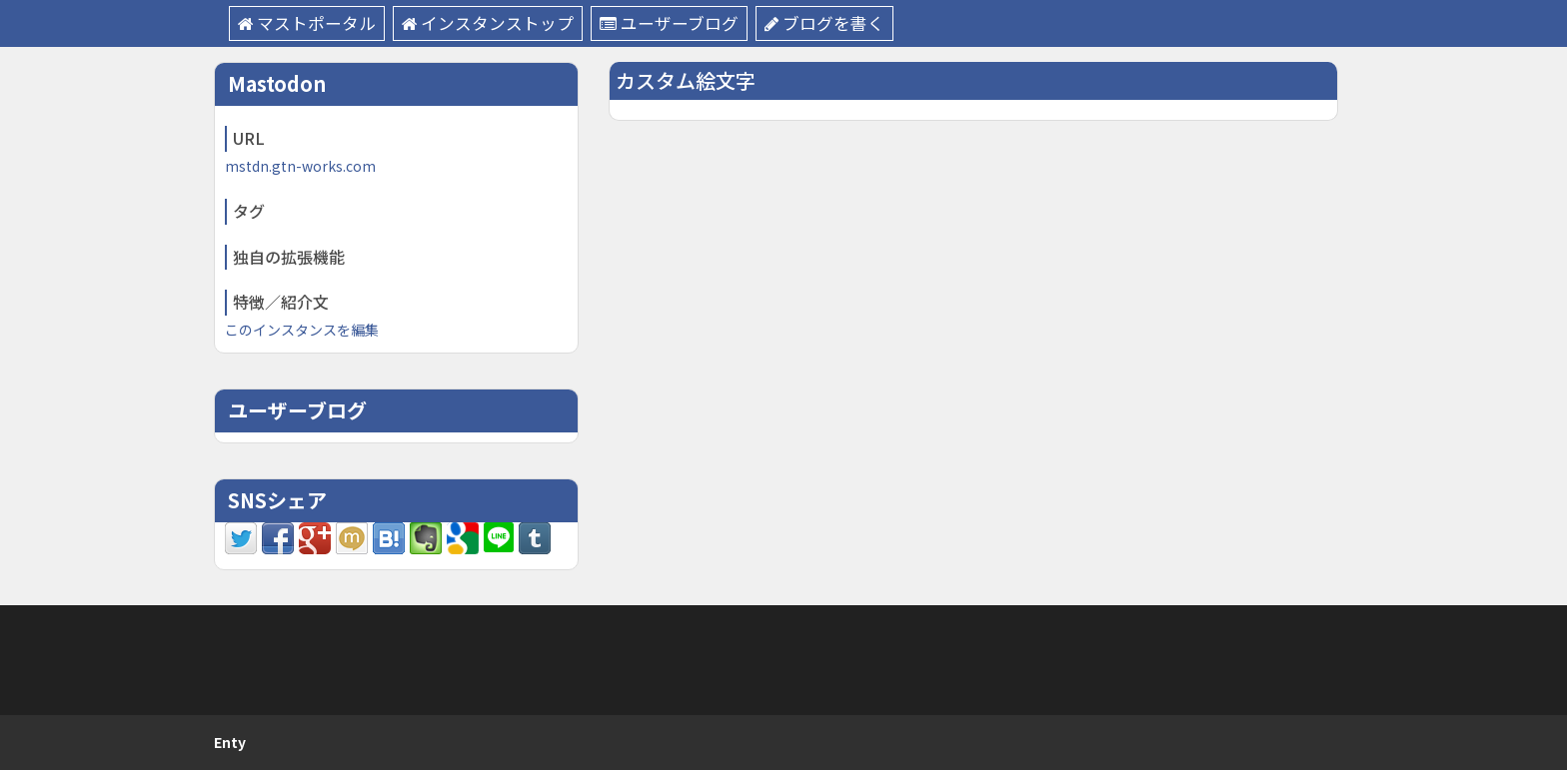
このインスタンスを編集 (302, 330)
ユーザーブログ (671, 23)
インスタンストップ (489, 23)
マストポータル (307, 23)
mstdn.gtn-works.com (300, 166)
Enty (230, 742)
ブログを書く (827, 23)
